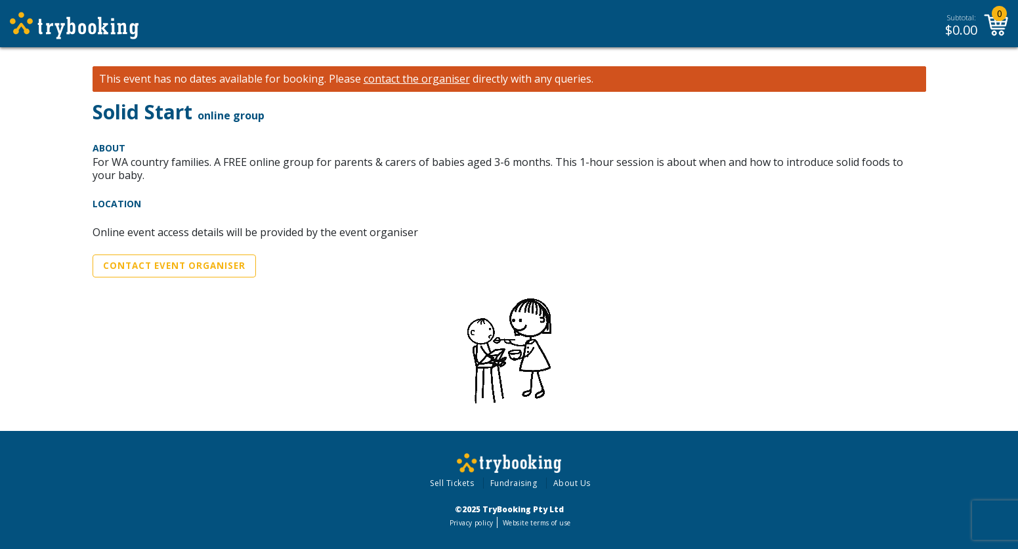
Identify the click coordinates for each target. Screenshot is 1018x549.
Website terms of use (536, 522)
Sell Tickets (452, 483)
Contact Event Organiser (174, 266)
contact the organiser (417, 79)
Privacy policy (472, 522)
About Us (572, 483)
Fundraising (514, 483)
